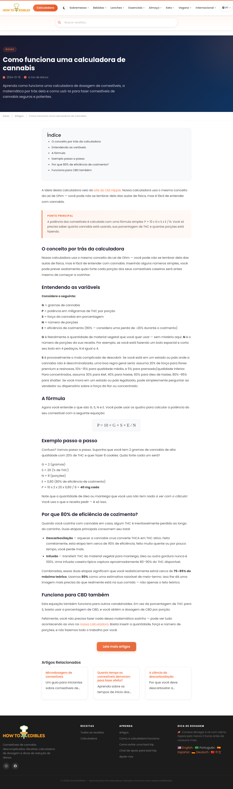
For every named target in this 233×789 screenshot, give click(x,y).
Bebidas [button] (98, 8)
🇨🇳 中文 (216, 752)
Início (6, 116)
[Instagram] (6, 766)
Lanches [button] (116, 8)
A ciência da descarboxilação (161, 675)
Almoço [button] (154, 8)
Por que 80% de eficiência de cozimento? (80, 164)
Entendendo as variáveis (69, 147)
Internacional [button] (205, 8)
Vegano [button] (184, 8)
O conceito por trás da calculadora (76, 141)
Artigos (19, 116)
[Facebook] (15, 766)
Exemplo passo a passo (68, 159)
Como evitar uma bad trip (136, 744)
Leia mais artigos (116, 646)
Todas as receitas (92, 732)
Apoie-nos (126, 756)
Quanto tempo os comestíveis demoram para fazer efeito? (113, 676)
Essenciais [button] (135, 8)
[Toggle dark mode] (64, 8)
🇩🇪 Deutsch (200, 752)
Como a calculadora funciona (139, 738)
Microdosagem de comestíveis (59, 675)
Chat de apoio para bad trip (138, 750)
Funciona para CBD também (72, 170)
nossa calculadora (94, 624)
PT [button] (225, 8)
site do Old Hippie (107, 190)
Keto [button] (169, 8)
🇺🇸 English (185, 747)
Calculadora (45, 8)
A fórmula (58, 153)
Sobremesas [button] (78, 8)
